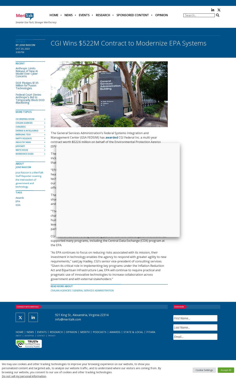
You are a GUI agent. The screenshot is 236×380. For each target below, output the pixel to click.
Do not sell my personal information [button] (24, 376)
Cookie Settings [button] (204, 370)
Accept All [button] (226, 370)
